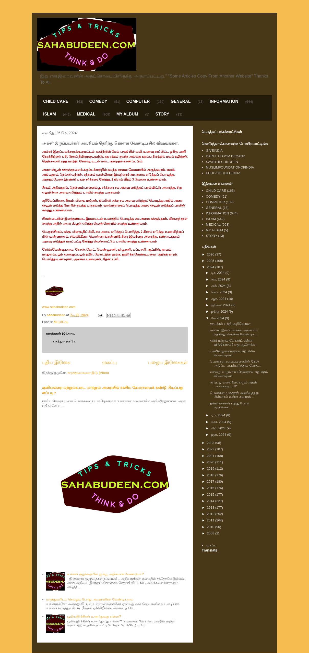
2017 (211, 481)
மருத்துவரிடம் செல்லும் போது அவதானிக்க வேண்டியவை (89, 599)
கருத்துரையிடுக (64, 341)
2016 (211, 488)
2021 (211, 456)
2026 (211, 254)
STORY (162, 114)
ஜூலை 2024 (221, 305)
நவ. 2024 (218, 279)
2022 (211, 449)
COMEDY (98, 101)
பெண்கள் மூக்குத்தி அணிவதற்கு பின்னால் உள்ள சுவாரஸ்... (234, 395)
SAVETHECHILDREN (222, 162)
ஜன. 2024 (219, 435)
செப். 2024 (219, 292)
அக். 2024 (219, 286)
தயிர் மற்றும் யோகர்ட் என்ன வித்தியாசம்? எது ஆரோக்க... (233, 343)
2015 (211, 494)
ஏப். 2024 (218, 415)
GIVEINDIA (214, 150)
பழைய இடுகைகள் (168, 362)
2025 (211, 261)
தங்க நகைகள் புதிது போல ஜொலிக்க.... (229, 405)
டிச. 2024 (218, 273)
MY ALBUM (127, 114)
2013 (211, 507)
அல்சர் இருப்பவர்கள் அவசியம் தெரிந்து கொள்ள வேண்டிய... (234, 332)
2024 (211, 267)
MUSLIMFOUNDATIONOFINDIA (230, 167)
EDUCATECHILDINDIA (223, 173)
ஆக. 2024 (219, 299)
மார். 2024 (219, 422)
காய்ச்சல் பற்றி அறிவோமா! (230, 324)
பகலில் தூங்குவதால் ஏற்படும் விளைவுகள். (232, 353)
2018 (211, 475)
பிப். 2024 (219, 428)
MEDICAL (86, 114)
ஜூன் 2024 (220, 311)
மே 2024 (218, 318)
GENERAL (181, 101)
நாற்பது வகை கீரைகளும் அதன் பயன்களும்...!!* (233, 384)
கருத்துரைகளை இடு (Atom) (88, 373)
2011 (211, 520)
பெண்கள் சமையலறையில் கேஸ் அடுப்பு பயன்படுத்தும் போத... (235, 363)
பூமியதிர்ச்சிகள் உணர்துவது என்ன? (94, 616)
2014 (211, 501)
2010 (211, 527)
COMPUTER (138, 101)
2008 (211, 533)
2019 (211, 468)
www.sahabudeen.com (59, 307)
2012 (211, 514)
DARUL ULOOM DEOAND (225, 156)
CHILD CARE (55, 101)
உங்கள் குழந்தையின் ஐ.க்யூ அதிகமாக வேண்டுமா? (105, 574)
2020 (211, 462)
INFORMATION (224, 101)
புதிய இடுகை (56, 362)
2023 (211, 443)
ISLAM (49, 114)
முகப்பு (109, 362)
